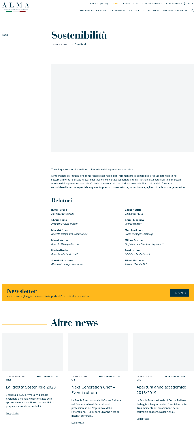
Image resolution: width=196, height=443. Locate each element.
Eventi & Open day (99, 3)
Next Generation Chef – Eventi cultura (93, 389)
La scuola (135, 10)
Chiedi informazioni (152, 3)
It (189, 3)
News (116, 3)
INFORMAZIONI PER (173, 10)
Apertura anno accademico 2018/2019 (161, 389)
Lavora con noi (130, 3)
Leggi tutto (12, 413)
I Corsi (152, 10)
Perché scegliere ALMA (92, 10)
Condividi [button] (79, 44)
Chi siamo (116, 10)
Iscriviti (179, 292)
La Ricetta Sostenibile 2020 (31, 387)
